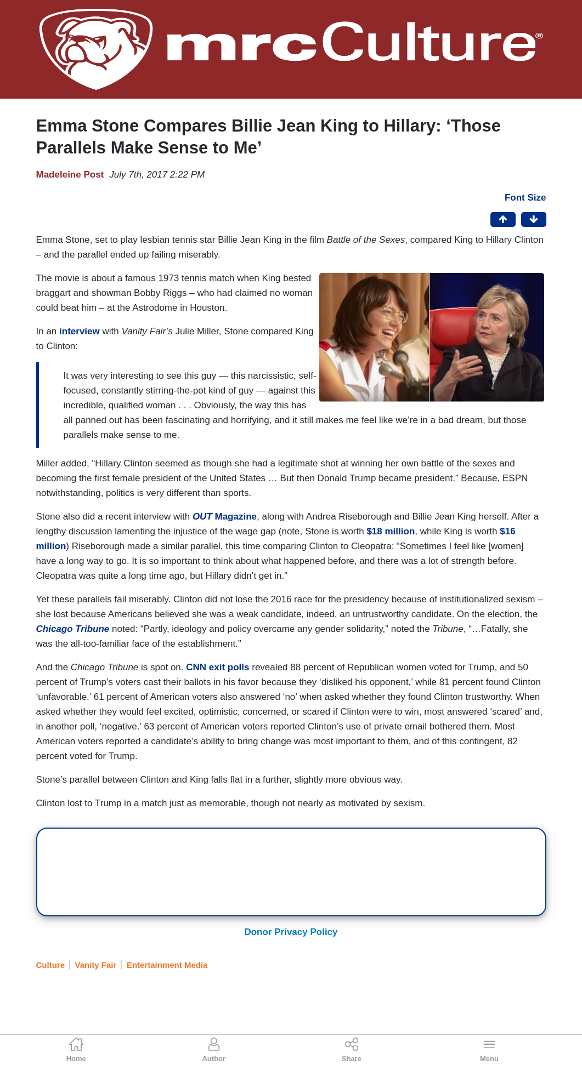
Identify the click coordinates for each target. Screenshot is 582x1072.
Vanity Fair (96, 965)
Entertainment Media (167, 965)
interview (79, 331)
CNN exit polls (217, 667)
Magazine (223, 516)
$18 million (389, 531)
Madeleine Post (70, 174)
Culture (50, 965)
